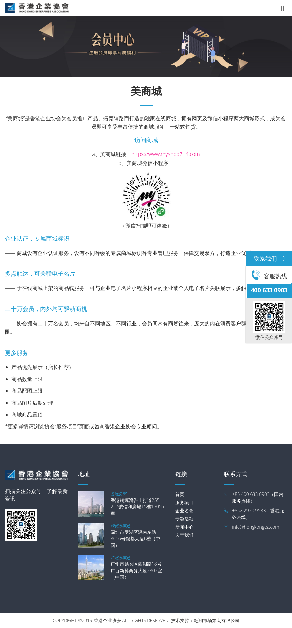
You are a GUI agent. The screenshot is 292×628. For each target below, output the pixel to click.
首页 (179, 494)
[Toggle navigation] (282, 7)
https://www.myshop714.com (165, 154)
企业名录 (184, 510)
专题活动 (184, 519)
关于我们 (184, 535)
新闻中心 (184, 527)
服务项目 (184, 502)
